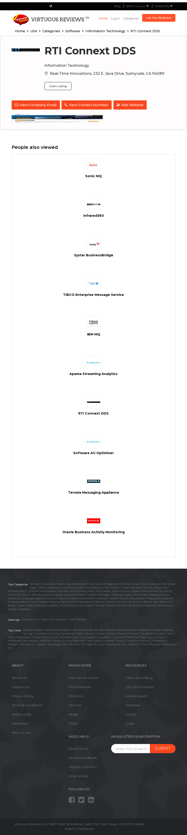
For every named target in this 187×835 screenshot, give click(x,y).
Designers (97, 587)
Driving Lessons (82, 601)
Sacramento (113, 643)
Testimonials (21, 714)
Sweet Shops (25, 605)
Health (115, 587)
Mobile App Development (72, 583)
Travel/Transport (131, 587)
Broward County (83, 629)
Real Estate (168, 583)
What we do (78, 775)
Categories (131, 18)
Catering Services (104, 601)
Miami (162, 636)
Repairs (136, 590)
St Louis (99, 643)
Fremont (122, 633)
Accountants (136, 605)
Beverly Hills (114, 629)
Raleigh (13, 643)
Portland (144, 640)
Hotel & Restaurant (49, 587)
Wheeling (154, 643)
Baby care (166, 601)
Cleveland (68, 633)
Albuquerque (52, 629)
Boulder (100, 629)
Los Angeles (88, 636)
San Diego (54, 643)
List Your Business (158, 17)
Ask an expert (136, 695)
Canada (81, 619)
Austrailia (61, 619)
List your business (140, 686)
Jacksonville (40, 636)
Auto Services (78, 590)
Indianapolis (23, 636)
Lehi (76, 636)
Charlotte (40, 633)
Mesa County (148, 636)
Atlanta (27, 629)
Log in (115, 18)
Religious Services (60, 601)
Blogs (73, 714)
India (44, 619)
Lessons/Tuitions (56, 597)
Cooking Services (116, 605)
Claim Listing (58, 86)
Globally (26, 619)
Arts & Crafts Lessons (131, 597)
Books (11, 605)
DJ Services (140, 594)
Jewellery (24, 608)
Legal (33, 587)
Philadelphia (159, 640)
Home (103, 18)
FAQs (73, 723)
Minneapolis (30, 640)
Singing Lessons (18, 601)
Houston (160, 633)
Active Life (14, 594)
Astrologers (103, 594)
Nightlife (62, 590)
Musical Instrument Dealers (77, 605)
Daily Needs (103, 590)
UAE (72, 619)
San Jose (87, 643)
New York (79, 640)
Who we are (21, 732)
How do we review (83, 677)
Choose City (163, 6)
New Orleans (94, 640)
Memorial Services (43, 594)
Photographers (112, 583)
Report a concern (83, 766)
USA (36, 619)
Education (49, 583)
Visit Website (131, 105)
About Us (19, 677)
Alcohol (147, 587)
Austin (38, 629)
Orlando (109, 640)
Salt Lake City (28, 643)
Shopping (165, 590)
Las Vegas (65, 636)
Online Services (150, 583)
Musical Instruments (80, 597)
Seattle (42, 643)
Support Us (21, 686)
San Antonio (130, 643)
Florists (100, 605)
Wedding (154, 594)
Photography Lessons (159, 597)
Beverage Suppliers (46, 605)
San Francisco (70, 643)
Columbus (54, 633)
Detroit (111, 633)
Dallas (79, 633)
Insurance (101, 597)
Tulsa (143, 643)
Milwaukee (14, 640)
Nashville (45, 640)
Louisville (119, 636)
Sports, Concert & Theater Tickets (75, 594)
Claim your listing (139, 677)
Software (35, 583)
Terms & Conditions (27, 705)
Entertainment (17, 590)
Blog (117, 6)
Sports (113, 597)
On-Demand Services (76, 587)
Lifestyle (33, 590)
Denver (89, 633)
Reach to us (78, 748)
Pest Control (150, 590)
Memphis (132, 636)
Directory (76, 695)
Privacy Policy (22, 695)
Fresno (133, 633)
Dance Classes (38, 601)
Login (130, 723)
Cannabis (95, 583)
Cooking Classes (121, 594)
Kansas (53, 636)
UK (51, 619)
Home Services (121, 590)
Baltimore (129, 629)
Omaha (120, 640)
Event (26, 594)
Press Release (80, 686)
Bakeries (151, 605)
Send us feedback (83, 757)
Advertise (133, 705)
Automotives (47, 590)
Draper (100, 633)
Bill (107, 587)
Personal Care (131, 583)
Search (131, 714)
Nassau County (62, 640)
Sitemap (75, 705)
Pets (91, 590)
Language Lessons (33, 597)
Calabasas (143, 629)
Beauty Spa (151, 601)
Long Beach (104, 636)
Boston (67, 629)
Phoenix (132, 640)
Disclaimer (20, 723)
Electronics (161, 587)
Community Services (129, 601)
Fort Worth (146, 633)
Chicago (156, 629)
